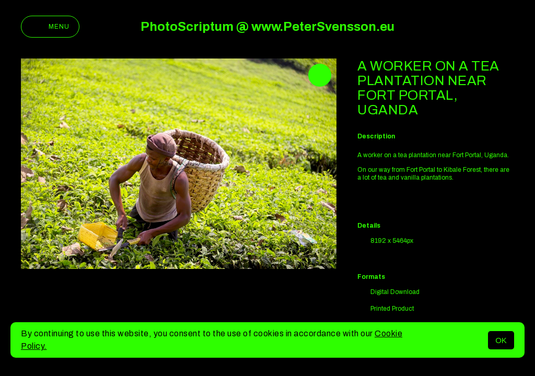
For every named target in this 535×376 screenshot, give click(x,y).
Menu (50, 26)
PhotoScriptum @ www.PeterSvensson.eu (267, 26)
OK (501, 340)
